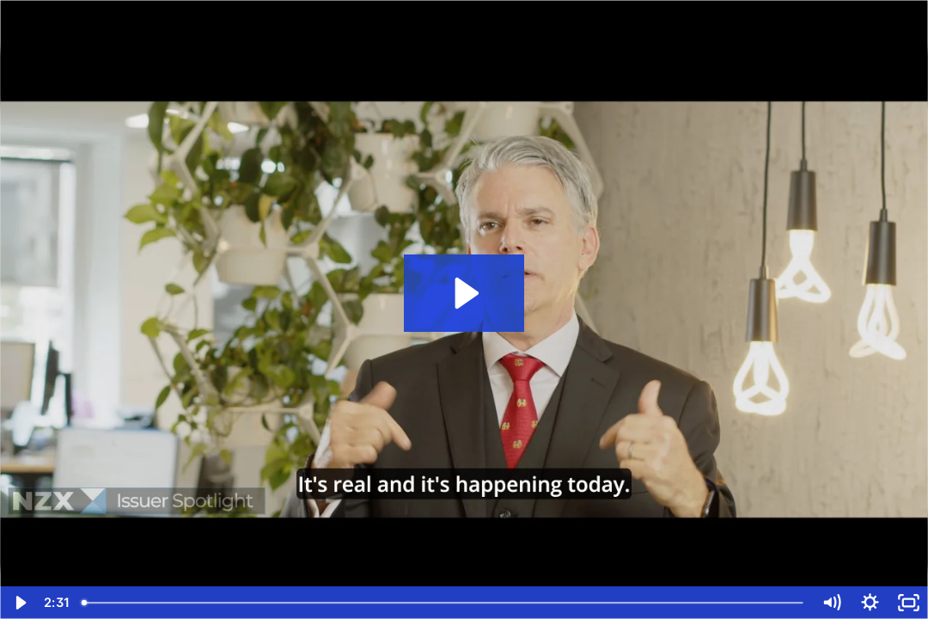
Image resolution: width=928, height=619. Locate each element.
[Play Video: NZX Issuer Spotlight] (464, 293)
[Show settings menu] (870, 602)
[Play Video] (19, 602)
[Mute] (831, 602)
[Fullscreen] (908, 602)
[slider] (443, 602)
